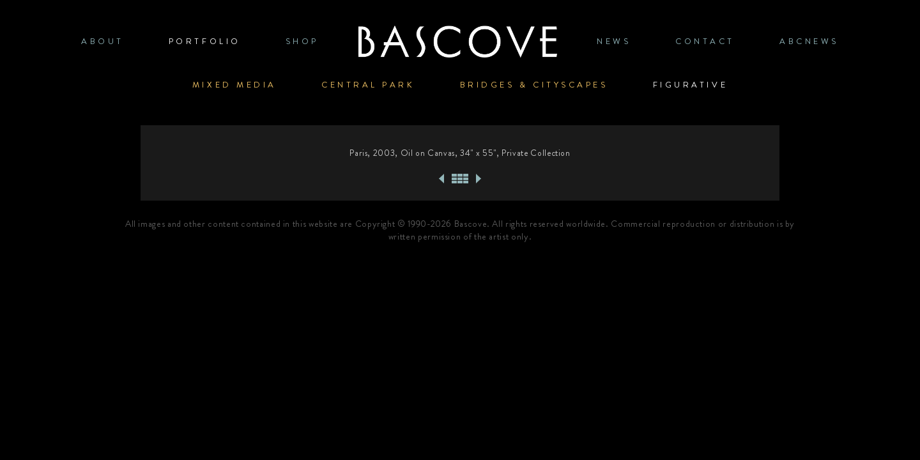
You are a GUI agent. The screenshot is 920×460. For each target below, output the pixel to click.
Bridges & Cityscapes (534, 85)
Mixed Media (234, 85)
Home (457, 41)
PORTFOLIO (205, 41)
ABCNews (809, 41)
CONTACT (705, 41)
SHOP (302, 41)
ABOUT (102, 41)
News (614, 41)
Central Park (368, 85)
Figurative (690, 85)
